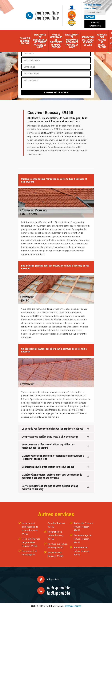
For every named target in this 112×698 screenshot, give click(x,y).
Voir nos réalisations (95, 24)
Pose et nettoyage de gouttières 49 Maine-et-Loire (56, 41)
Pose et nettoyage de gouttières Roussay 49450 (31, 542)
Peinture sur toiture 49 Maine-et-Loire (102, 41)
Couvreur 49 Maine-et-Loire (25, 41)
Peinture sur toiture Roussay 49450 (57, 546)
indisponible (47, 13)
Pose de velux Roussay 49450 (55, 554)
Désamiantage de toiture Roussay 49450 (82, 539)
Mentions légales (73, 606)
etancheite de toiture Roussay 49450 (81, 551)
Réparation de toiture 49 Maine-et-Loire (88, 41)
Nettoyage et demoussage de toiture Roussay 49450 (30, 528)
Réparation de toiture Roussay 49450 (56, 535)
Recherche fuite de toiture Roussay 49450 (83, 527)
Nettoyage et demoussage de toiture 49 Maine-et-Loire (40, 41)
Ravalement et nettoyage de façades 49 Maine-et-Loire (72, 41)
